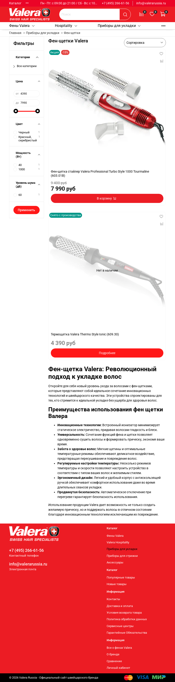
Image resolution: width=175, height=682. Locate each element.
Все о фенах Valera (119, 647)
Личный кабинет (118, 667)
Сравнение (114, 661)
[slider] (15, 111)
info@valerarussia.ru (151, 3)
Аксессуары (115, 562)
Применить (26, 210)
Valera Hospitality (118, 542)
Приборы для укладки (119, 25)
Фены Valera (22, 25)
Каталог (15, 3)
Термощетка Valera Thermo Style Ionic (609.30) (85, 334)
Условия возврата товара (124, 612)
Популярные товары (121, 577)
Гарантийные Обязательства (127, 632)
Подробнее (107, 353)
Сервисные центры (120, 626)
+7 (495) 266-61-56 (115, 3)
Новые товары (116, 584)
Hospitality (66, 25)
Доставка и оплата (120, 606)
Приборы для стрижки (122, 556)
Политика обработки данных (127, 619)
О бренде (113, 654)
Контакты (113, 599)
